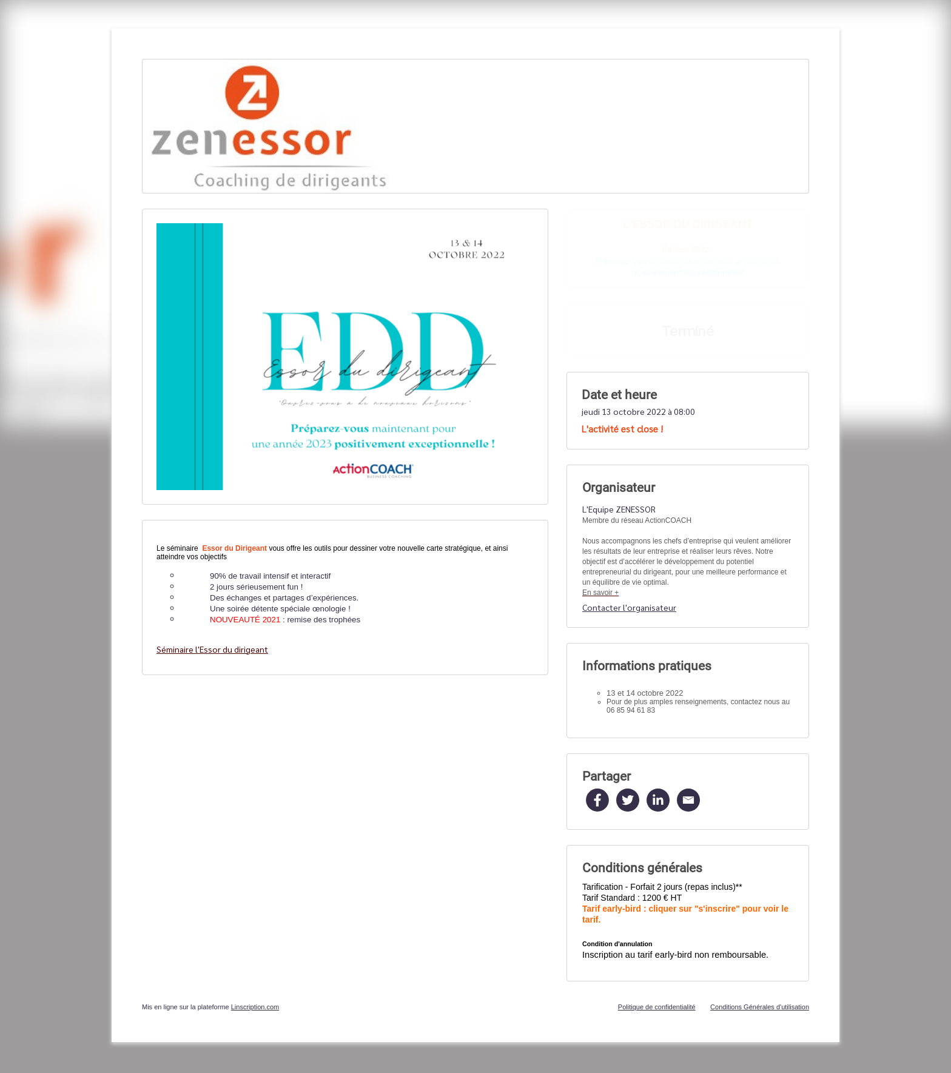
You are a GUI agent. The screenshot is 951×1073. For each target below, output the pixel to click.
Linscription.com (255, 1007)
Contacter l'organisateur (629, 607)
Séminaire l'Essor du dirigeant (212, 649)
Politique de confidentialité (657, 1007)
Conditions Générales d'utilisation (759, 1007)
